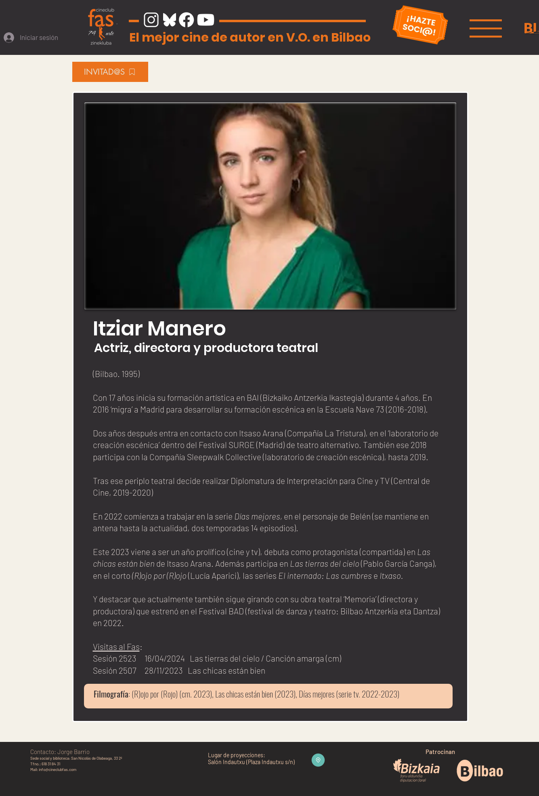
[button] (486, 28)
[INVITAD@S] (110, 72)
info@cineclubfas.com (57, 769)
